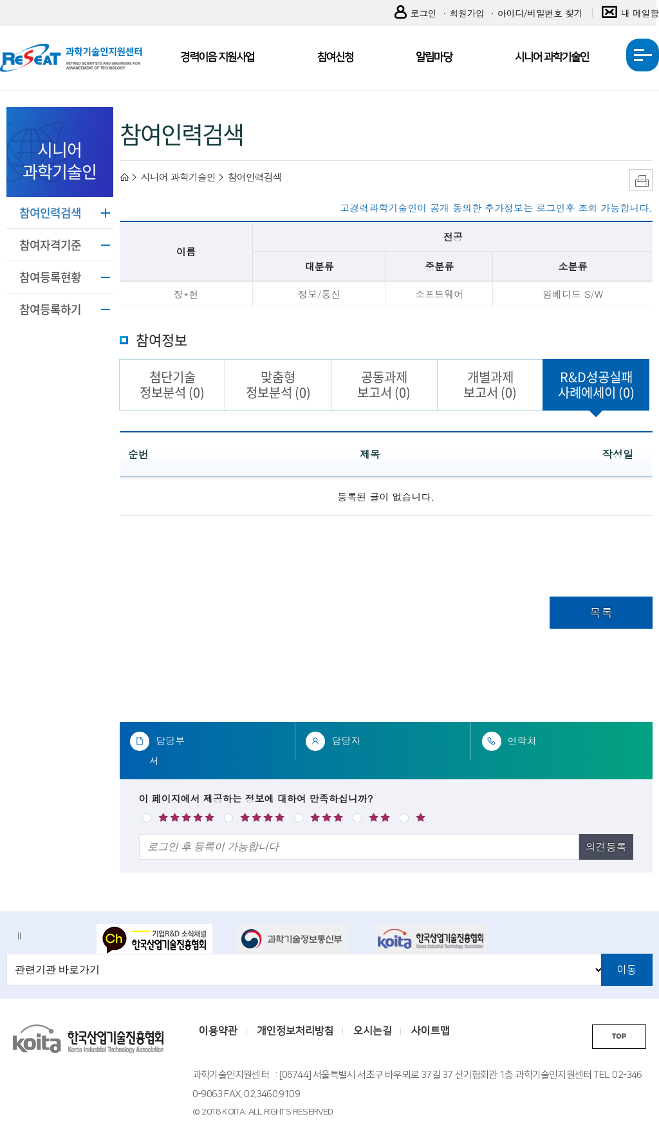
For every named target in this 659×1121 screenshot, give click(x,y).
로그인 (415, 13)
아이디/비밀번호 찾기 (539, 12)
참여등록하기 (50, 309)
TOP (619, 1036)
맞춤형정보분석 (278, 384)
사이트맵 (430, 1031)
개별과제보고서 (490, 384)
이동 (626, 970)
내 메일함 (630, 13)
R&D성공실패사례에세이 (596, 384)
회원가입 (466, 12)
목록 (601, 612)
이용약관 (218, 1031)
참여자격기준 (50, 245)
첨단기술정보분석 (172, 384)
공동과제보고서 (384, 384)
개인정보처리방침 (295, 1031)
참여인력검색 (50, 212)
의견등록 (606, 846)
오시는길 (372, 1031)
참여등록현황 (50, 277)
